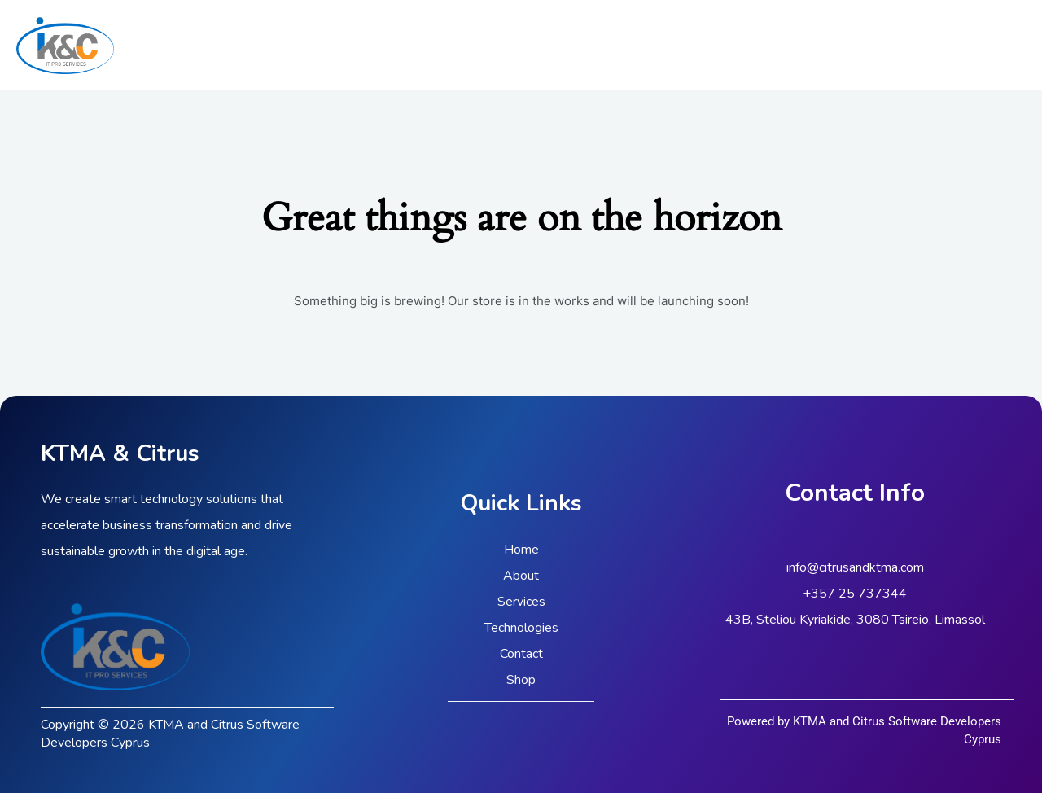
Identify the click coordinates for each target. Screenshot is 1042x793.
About (521, 576)
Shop (521, 680)
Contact (521, 654)
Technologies (521, 628)
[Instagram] (1018, 45)
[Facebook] (969, 45)
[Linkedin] (994, 45)
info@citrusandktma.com (855, 567)
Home (521, 550)
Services (521, 602)
